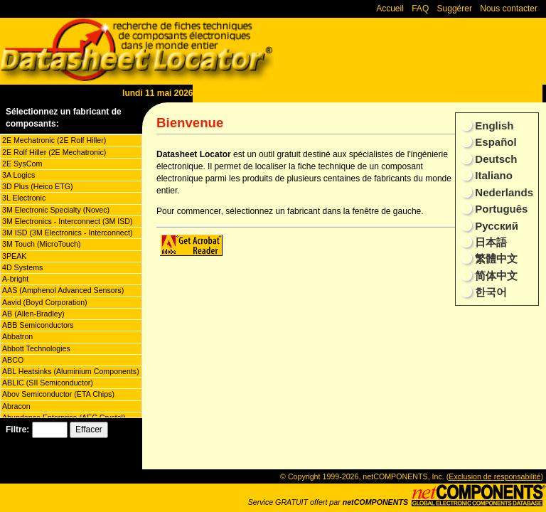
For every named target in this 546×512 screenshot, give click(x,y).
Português (500, 209)
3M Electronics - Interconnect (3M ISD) (67, 221)
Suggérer (454, 9)
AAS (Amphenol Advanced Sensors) (63, 290)
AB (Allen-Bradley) (33, 313)
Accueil (390, 9)
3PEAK (14, 256)
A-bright (15, 278)
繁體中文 (495, 258)
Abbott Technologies (36, 348)
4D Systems (22, 267)
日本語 (489, 242)
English (492, 125)
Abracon (16, 406)
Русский (495, 226)
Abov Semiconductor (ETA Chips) (58, 394)
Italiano (492, 175)
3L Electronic (24, 197)
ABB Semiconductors (38, 325)
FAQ (420, 9)
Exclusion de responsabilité (494, 476)
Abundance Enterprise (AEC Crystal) (64, 417)
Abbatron (17, 336)
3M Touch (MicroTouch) (41, 244)
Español (494, 142)
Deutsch (494, 159)
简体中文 (495, 276)
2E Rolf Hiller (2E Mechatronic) (54, 152)
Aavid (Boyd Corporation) (44, 302)
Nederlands (502, 192)
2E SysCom (22, 163)
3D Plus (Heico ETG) (37, 186)
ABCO (12, 360)
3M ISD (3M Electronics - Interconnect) (67, 232)
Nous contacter (508, 9)
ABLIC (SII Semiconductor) (47, 382)
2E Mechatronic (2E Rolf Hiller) (54, 140)
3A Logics (18, 175)
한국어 (489, 292)
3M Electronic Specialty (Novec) (55, 210)
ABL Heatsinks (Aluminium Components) (70, 371)
